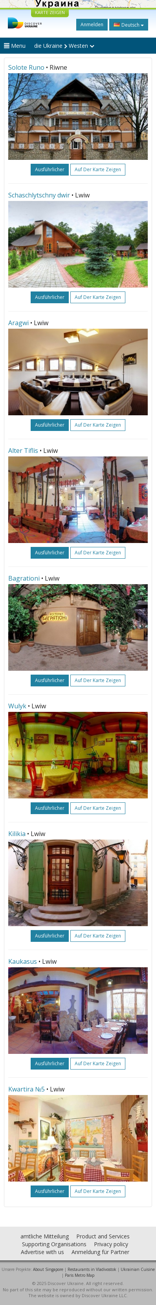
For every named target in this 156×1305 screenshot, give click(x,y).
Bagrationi (24, 578)
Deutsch (129, 24)
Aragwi (18, 323)
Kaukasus (22, 961)
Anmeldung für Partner (100, 1252)
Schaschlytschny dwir (39, 195)
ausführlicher (49, 169)
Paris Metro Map (79, 1275)
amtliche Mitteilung (44, 1236)
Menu (15, 45)
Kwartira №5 (26, 1089)
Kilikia (17, 833)
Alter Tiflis (23, 450)
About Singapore (48, 1269)
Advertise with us (42, 1252)
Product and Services (103, 1236)
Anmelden (92, 24)
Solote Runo (26, 67)
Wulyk (17, 706)
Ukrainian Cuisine (138, 1269)
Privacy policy (111, 1244)
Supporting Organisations (54, 1244)
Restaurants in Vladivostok (92, 1269)
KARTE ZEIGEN (50, 12)
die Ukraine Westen (64, 45)
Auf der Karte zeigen (98, 169)
